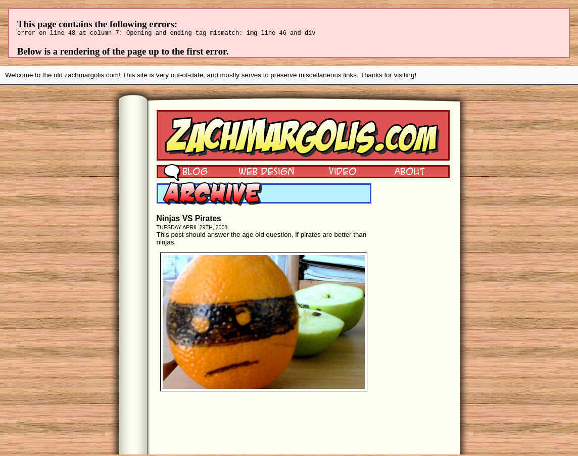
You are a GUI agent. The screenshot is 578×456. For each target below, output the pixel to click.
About (409, 172)
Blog (186, 172)
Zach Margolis (303, 137)
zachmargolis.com (92, 76)
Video (336, 172)
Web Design (259, 172)
